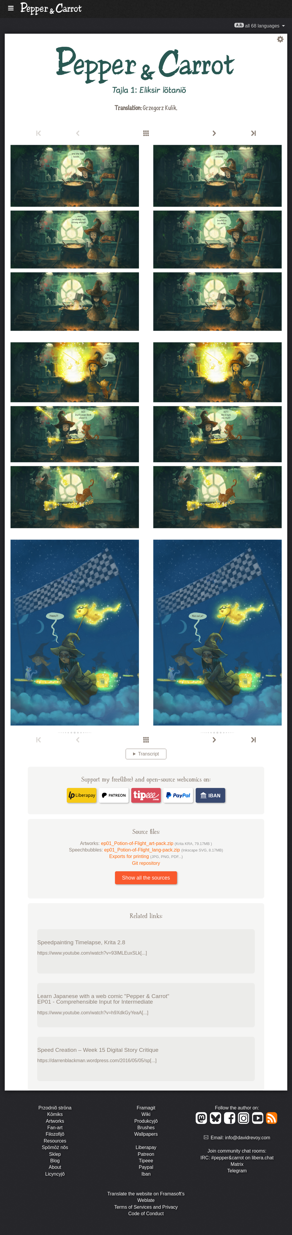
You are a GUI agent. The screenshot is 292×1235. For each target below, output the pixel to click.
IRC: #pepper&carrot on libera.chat (236, 1157)
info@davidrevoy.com (247, 1137)
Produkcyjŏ (146, 1121)
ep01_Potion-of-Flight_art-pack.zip (156, 843)
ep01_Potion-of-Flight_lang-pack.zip (163, 849)
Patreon (146, 1154)
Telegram (237, 1170)
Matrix (237, 1164)
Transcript (148, 753)
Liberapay (146, 1147)
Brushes (146, 1127)
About (55, 1167)
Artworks (55, 1121)
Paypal (146, 1167)
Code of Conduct (146, 1213)
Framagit (146, 1107)
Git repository (146, 863)
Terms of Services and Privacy (146, 1207)
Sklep (55, 1154)
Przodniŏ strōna (55, 1107)
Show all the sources (146, 878)
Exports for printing (146, 856)
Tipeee (146, 1160)
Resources (55, 1140)
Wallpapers (146, 1134)
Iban (145, 1173)
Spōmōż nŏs (55, 1147)
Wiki (146, 1114)
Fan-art (55, 1127)
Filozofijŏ (55, 1134)
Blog (55, 1160)
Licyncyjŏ (55, 1173)
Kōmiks (55, 1114)
